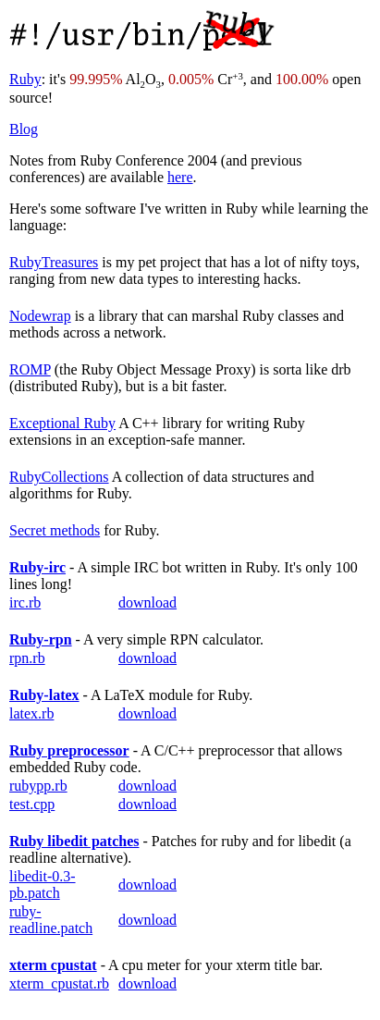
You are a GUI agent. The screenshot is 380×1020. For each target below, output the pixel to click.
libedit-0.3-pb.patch (42, 884)
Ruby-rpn (40, 639)
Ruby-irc (37, 567)
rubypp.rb (38, 785)
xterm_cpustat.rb (59, 983)
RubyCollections (59, 477)
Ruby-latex (44, 695)
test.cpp (32, 804)
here (180, 177)
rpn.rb (27, 658)
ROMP (30, 369)
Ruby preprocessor (69, 750)
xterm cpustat (53, 965)
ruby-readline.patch (50, 919)
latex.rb (31, 713)
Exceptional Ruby (62, 423)
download (147, 602)
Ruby (25, 79)
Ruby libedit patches (74, 841)
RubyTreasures (53, 262)
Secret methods (54, 530)
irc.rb (25, 602)
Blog (23, 129)
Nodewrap (40, 316)
